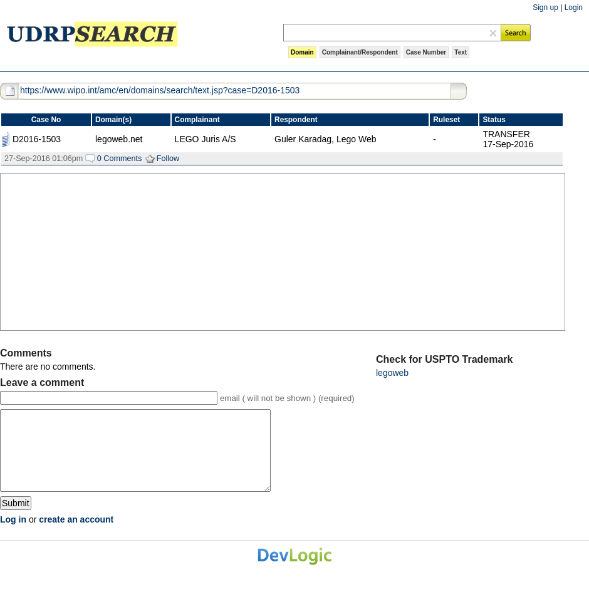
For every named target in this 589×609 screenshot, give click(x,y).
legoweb (392, 373)
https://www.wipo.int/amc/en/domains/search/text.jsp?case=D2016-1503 (160, 90)
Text (460, 52)
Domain (302, 52)
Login (574, 7)
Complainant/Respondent (360, 52)
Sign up (545, 7)
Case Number (426, 52)
